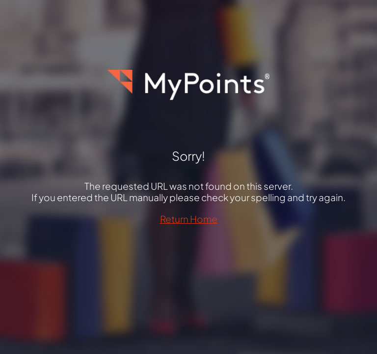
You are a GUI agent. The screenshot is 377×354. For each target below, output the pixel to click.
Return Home (188, 219)
